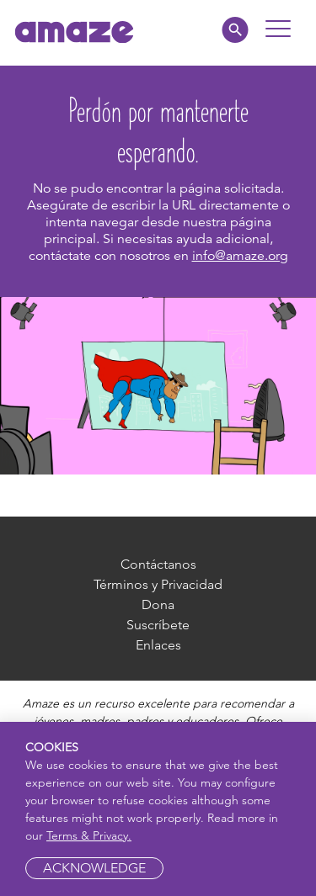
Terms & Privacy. (88, 835)
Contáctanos (158, 564)
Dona (158, 604)
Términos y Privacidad (158, 584)
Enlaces (158, 645)
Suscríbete (158, 625)
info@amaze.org (240, 255)
